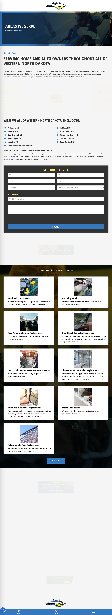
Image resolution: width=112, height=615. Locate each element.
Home (7, 31)
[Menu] (93, 611)
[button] (56, 399)
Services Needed (14, 194)
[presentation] (57, 219)
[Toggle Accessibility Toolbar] (3, 609)
